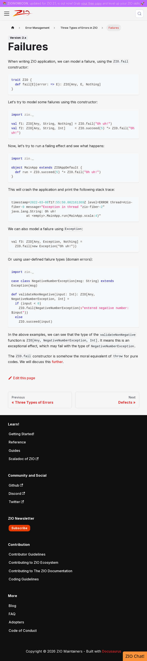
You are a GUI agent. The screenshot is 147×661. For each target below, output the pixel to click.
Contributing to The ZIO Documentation (40, 571)
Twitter (16, 502)
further (57, 362)
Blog (12, 606)
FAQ (12, 614)
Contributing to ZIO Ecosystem (33, 562)
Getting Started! (21, 434)
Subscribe (19, 528)
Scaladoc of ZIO (24, 459)
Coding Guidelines (24, 579)
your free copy (91, 3)
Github (16, 485)
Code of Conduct (23, 630)
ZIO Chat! (134, 656)
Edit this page (21, 378)
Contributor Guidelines (27, 554)
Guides (14, 450)
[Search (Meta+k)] (139, 14)
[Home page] (13, 27)
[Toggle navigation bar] (6, 13)
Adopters (16, 622)
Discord (17, 493)
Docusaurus (111, 651)
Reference (17, 442)
